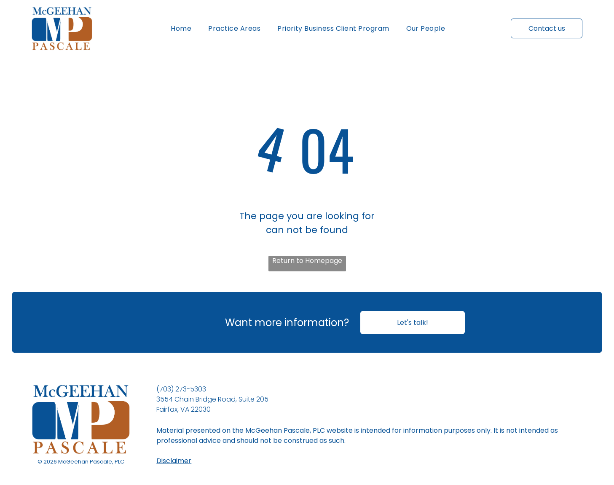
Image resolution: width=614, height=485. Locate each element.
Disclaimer (173, 461)
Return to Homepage (307, 260)
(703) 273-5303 (181, 389)
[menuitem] (181, 28)
